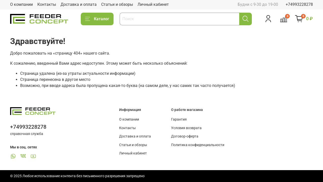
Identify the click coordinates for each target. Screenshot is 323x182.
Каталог (97, 18)
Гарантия (179, 119)
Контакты (46, 4)
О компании (21, 4)
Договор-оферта (184, 136)
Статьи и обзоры (117, 4)
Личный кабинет (153, 4)
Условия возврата (186, 128)
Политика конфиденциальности (197, 145)
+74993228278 (299, 4)
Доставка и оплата (79, 4)
